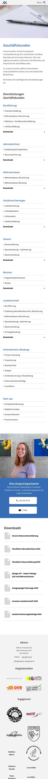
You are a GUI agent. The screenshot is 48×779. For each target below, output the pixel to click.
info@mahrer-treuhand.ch (24, 661)
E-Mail (23, 510)
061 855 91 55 (23, 500)
